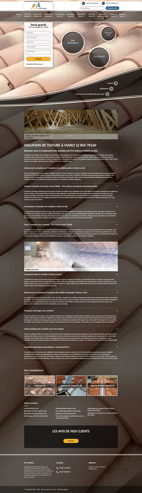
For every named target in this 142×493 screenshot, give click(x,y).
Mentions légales (62, 489)
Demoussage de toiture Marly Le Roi (36, 416)
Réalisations (106, 89)
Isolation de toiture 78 (122, 15)
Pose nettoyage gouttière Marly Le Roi (68, 411)
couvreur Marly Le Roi (31, 408)
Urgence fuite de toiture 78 (37, 15)
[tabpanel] (71, 124)
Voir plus (71, 441)
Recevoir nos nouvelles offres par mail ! (92, 94)
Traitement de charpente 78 (48, 15)
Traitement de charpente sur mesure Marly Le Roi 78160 (103, 414)
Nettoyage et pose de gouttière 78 (103, 16)
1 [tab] (70, 137)
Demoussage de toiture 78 (59, 15)
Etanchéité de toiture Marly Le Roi (35, 413)
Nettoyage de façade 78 (71, 15)
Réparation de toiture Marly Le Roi (35, 411)
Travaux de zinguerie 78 (27, 15)
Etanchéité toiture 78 (92, 15)
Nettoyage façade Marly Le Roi (66, 408)
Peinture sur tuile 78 (113, 15)
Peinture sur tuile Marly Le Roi (66, 413)
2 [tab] (72, 137)
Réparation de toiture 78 (81, 15)
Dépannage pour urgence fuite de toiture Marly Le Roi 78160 (101, 409)
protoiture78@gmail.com (34, 64)
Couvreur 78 (18, 15)
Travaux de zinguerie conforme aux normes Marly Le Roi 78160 (70, 417)
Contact (112, 83)
